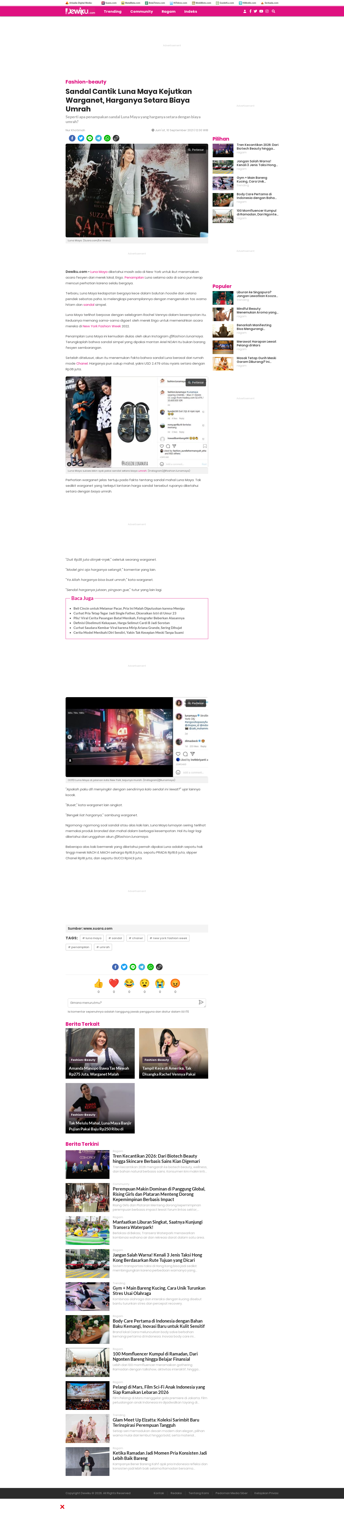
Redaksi (176, 1493)
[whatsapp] (107, 138)
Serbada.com (271, 3)
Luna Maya (99, 271)
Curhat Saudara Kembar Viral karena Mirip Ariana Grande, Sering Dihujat (127, 628)
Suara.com (110, 3)
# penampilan (78, 947)
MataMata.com (132, 3)
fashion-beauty (83, 1060)
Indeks (190, 11)
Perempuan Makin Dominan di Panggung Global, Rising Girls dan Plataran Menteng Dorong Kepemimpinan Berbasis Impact (159, 1194)
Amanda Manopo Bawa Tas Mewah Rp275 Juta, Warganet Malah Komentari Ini (99, 1071)
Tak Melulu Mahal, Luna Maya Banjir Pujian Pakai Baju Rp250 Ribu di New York (100, 1126)
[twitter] (81, 138)
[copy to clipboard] (116, 138)
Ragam (169, 11)
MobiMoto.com (203, 3)
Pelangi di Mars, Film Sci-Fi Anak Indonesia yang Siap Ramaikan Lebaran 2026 (159, 1389)
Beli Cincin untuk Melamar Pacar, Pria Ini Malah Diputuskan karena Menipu (129, 608)
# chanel (136, 938)
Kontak (159, 1493)
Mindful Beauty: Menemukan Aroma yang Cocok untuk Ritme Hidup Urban (256, 310)
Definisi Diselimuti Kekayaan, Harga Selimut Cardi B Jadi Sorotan (121, 623)
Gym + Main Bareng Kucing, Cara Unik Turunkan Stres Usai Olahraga (252, 179)
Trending (113, 11)
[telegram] (98, 138)
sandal (88, 304)
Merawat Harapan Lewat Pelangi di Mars (256, 343)
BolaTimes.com (157, 3)
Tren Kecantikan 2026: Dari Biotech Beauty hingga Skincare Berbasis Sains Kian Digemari (156, 1158)
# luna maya (91, 938)
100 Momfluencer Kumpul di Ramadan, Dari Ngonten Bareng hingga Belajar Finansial (155, 1356)
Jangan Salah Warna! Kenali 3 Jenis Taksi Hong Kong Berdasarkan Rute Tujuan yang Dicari (157, 1257)
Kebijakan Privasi (266, 1493)
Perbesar (196, 149)
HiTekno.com (180, 3)
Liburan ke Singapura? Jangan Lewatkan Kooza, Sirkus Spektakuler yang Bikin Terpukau (257, 294)
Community (141, 11)
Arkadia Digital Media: (80, 3)
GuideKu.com (227, 3)
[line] (89, 138)
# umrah (103, 947)
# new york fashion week (168, 938)
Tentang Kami (199, 1493)
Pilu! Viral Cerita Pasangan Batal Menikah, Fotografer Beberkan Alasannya (129, 618)
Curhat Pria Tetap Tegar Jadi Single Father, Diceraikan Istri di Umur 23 (124, 613)
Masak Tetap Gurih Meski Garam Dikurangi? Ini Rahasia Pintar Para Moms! (256, 360)
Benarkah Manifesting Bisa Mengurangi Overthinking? (254, 327)
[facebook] (72, 138)
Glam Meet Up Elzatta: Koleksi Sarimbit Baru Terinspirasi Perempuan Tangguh (156, 1422)
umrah (142, 471)
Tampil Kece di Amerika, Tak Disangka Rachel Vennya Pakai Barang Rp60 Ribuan (168, 1071)
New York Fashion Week (102, 326)
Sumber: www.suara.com (90, 928)
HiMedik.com (249, 3)
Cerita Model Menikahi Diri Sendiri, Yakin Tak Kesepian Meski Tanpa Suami (128, 632)
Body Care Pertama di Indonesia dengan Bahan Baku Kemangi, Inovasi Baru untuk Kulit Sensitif (159, 1323)
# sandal (115, 938)
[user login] (244, 12)
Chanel (82, 363)
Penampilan (134, 277)
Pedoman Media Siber (232, 1493)
